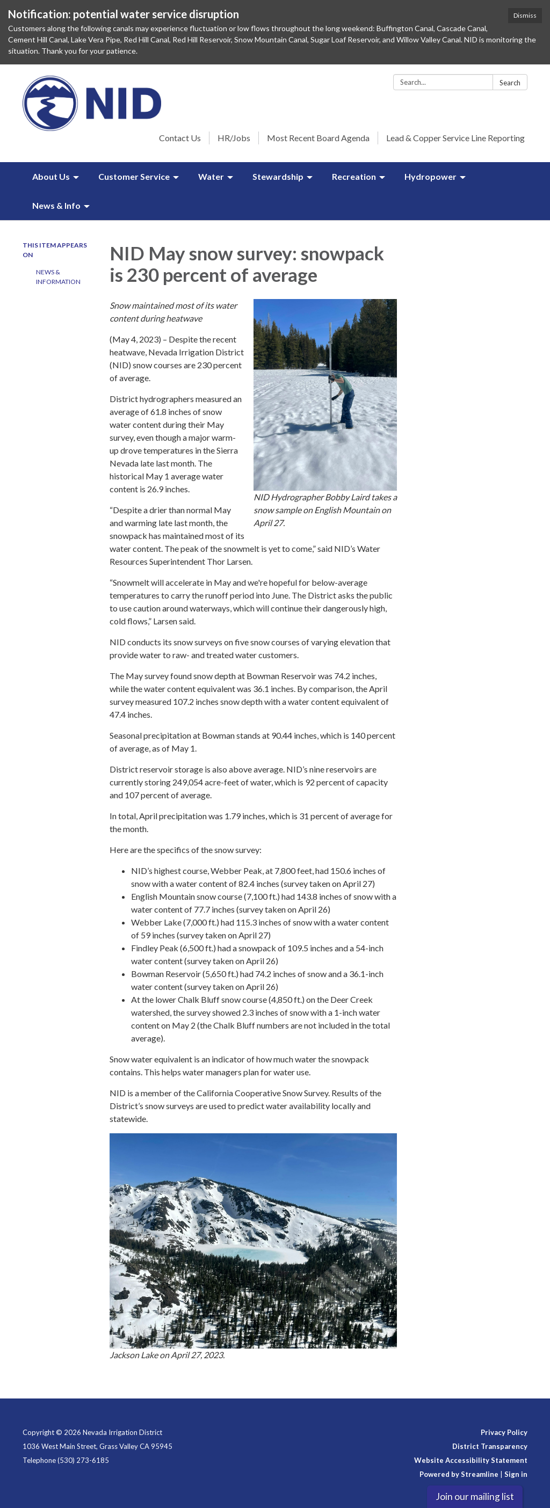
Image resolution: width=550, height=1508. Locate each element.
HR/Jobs (234, 138)
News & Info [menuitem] (56, 205)
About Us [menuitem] (51, 176)
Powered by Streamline (458, 1474)
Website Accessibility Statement (470, 1460)
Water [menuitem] (211, 176)
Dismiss (525, 15)
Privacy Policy (504, 1432)
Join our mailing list (475, 1496)
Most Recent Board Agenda (318, 138)
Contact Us (180, 138)
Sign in (515, 1474)
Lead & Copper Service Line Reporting (455, 138)
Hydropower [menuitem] (430, 176)
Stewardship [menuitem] (277, 176)
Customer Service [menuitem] (134, 176)
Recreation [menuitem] (354, 176)
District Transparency (489, 1446)
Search (510, 82)
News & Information (58, 277)
